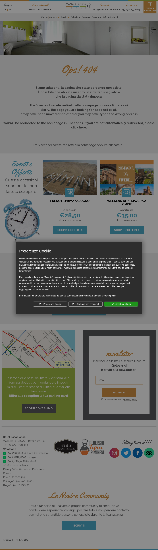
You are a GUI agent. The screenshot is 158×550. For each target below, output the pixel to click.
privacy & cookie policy (105, 295)
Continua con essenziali (85, 304)
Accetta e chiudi (121, 304)
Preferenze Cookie (50, 304)
